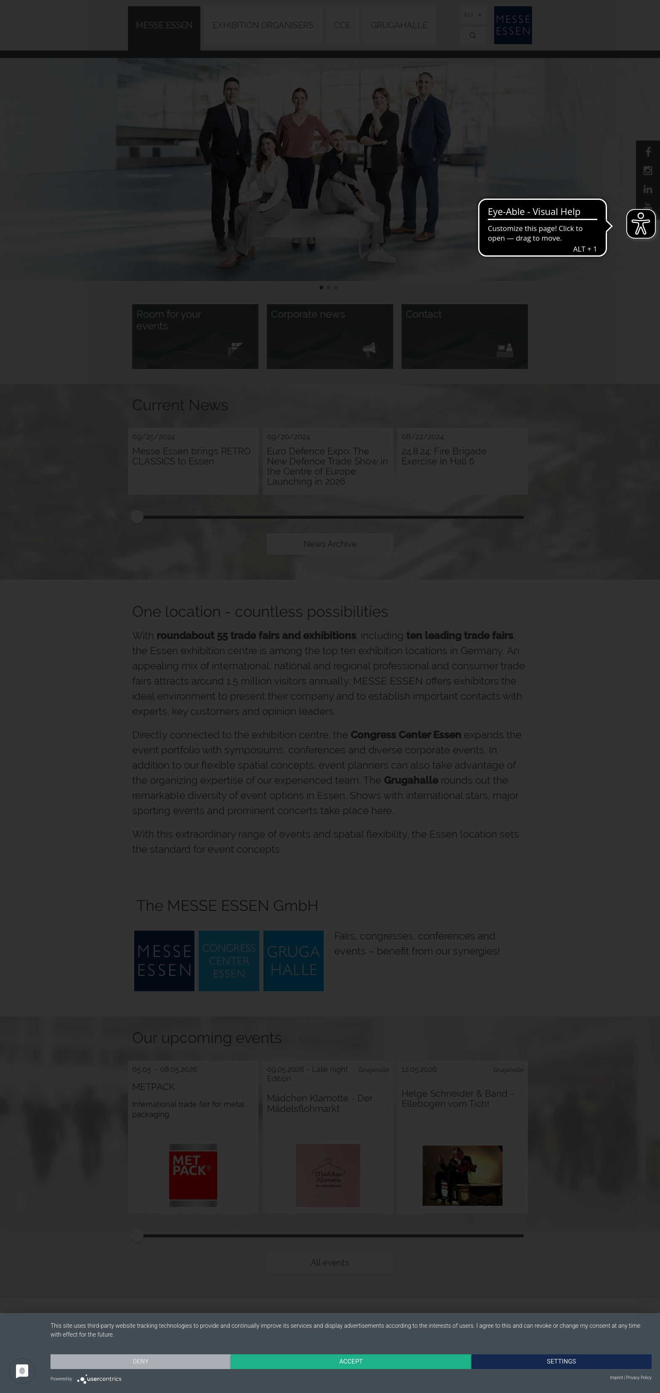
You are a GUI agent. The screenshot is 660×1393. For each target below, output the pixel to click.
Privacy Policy (639, 1377)
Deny (141, 1361)
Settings (561, 1361)
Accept (351, 1361)
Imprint (616, 1377)
